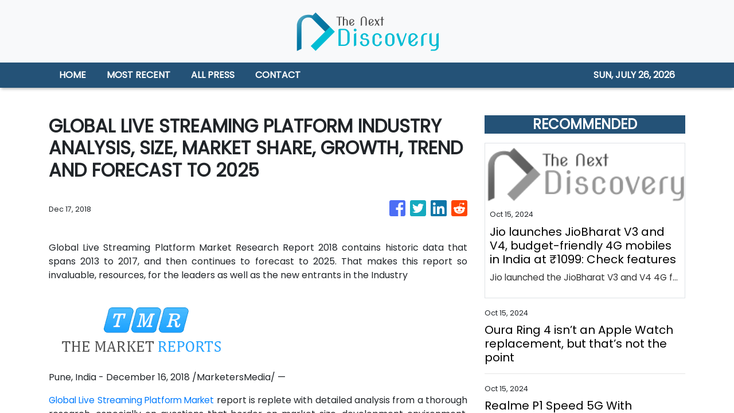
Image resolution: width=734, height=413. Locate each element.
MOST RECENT (138, 74)
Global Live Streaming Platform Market (142, 400)
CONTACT (277, 74)
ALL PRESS (213, 74)
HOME (72, 74)
